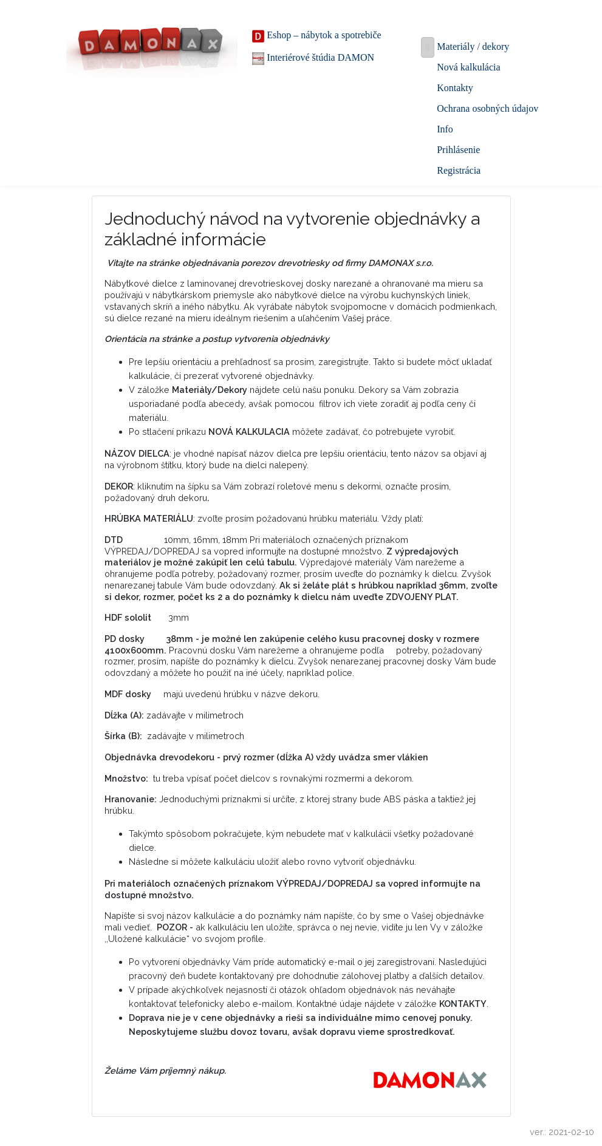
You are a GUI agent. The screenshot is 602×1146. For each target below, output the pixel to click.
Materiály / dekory (473, 46)
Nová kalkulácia (468, 67)
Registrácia (459, 170)
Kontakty (455, 88)
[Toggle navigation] (427, 47)
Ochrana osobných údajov (487, 108)
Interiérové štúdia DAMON (313, 58)
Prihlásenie (458, 150)
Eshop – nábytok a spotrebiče (316, 36)
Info (445, 129)
